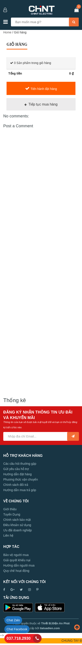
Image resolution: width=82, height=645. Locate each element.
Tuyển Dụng (11, 514)
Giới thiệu (10, 509)
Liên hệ (8, 535)
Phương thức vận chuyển (20, 479)
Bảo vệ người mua (16, 555)
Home (7, 32)
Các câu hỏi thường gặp (19, 463)
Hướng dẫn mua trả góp (19, 490)
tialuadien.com (50, 628)
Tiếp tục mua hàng (43, 104)
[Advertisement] (41, 268)
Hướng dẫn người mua (19, 565)
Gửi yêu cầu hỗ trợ (16, 469)
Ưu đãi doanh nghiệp (17, 530)
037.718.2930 (19, 638)
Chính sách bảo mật (17, 519)
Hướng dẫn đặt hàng (17, 474)
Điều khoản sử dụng (17, 525)
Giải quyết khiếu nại (16, 560)
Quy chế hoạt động (16, 570)
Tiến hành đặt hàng (44, 89)
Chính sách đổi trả (15, 484)
